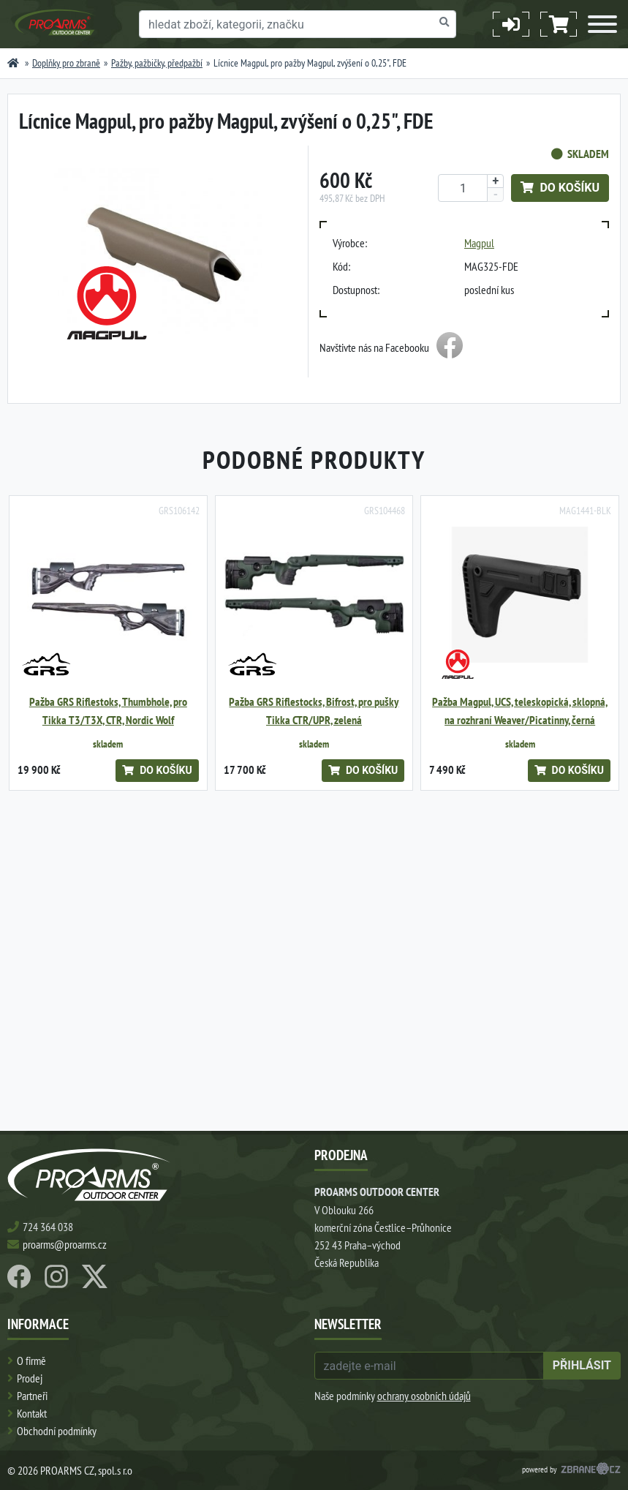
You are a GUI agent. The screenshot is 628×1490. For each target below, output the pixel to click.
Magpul (479, 243)
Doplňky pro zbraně (66, 62)
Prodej (29, 1378)
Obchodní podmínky (57, 1430)
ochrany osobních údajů (424, 1395)
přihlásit (582, 1365)
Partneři (32, 1395)
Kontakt (32, 1413)
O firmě (31, 1360)
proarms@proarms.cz (65, 1244)
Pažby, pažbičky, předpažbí (157, 62)
